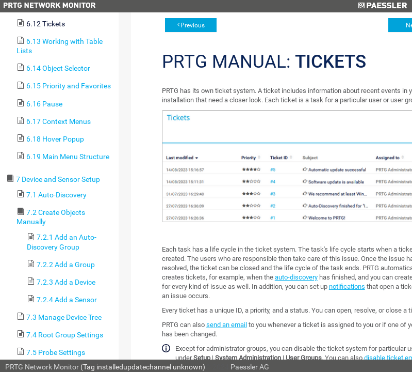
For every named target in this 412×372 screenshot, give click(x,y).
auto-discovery (296, 277)
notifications (347, 286)
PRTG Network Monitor (42, 367)
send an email (226, 325)
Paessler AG (249, 367)
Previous (192, 25)
